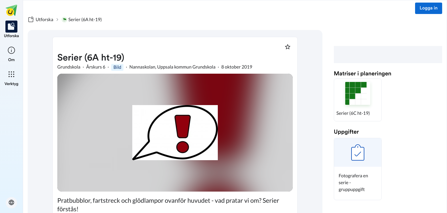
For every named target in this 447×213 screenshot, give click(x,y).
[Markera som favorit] (288, 47)
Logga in (429, 8)
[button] (358, 100)
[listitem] (11, 30)
